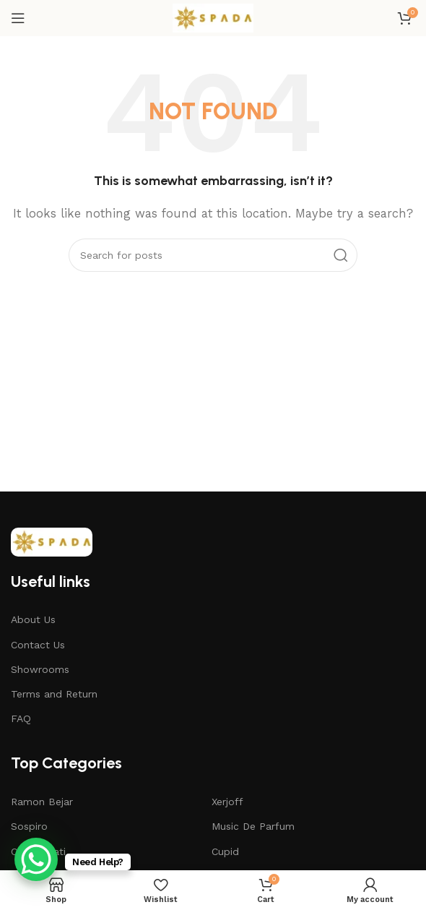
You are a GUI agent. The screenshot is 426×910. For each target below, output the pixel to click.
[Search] (213, 255)
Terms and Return (54, 694)
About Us (33, 619)
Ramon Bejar (42, 801)
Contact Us (38, 645)
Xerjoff (227, 801)
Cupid (225, 851)
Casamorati (38, 851)
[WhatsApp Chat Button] (36, 859)
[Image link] (51, 540)
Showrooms (40, 669)
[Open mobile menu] (18, 18)
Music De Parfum (253, 826)
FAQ (21, 718)
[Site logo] (213, 17)
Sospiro (29, 826)
